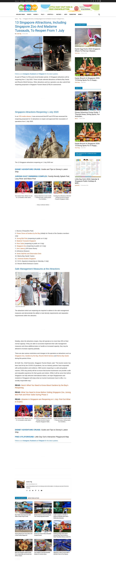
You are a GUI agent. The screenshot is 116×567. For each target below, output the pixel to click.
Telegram (42, 74)
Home (16, 18)
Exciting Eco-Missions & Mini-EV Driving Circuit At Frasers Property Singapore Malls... (62, 197)
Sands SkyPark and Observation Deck (29, 253)
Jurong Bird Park (22, 238)
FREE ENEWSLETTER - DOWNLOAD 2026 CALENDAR (86, 154)
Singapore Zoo (21, 246)
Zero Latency (21, 248)
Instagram (26, 74)
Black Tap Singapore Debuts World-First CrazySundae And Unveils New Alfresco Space (23, 554)
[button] (99, 14)
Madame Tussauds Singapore (26, 241)
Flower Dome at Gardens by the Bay (28, 233)
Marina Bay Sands (63, 356)
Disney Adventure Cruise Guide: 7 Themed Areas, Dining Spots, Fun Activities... (43, 197)
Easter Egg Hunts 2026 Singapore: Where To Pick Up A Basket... (88, 50)
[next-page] (19, 559)
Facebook (33, 74)
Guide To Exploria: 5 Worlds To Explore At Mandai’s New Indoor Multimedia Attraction (60, 516)
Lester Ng (19, 33)
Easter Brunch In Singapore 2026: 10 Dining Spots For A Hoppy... (87, 79)
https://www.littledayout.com (31, 484)
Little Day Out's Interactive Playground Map (52, 437)
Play (20, 18)
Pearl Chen (77, 53)
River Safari (20, 243)
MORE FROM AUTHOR (33, 498)
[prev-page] (16, 559)
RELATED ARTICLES (21, 498)
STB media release (25, 116)
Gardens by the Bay (31, 356)
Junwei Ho (77, 185)
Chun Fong (77, 82)
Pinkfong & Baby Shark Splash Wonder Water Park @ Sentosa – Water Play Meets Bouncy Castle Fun (62, 535)
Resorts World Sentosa (46, 356)
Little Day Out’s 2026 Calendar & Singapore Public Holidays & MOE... (87, 181)
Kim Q (76, 118)
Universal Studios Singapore (26, 258)
